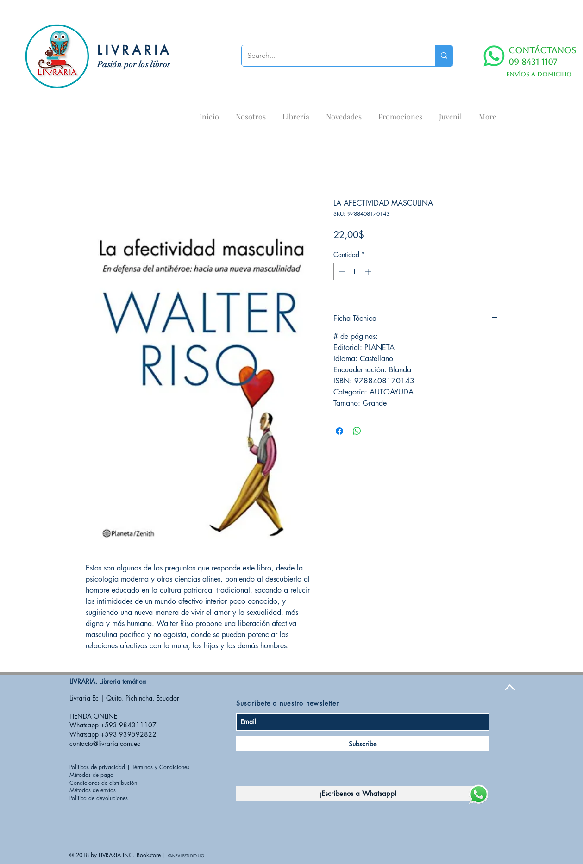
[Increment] (369, 271)
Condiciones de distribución (103, 783)
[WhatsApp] (494, 56)
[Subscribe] (362, 743)
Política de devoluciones (98, 798)
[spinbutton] (354, 271)
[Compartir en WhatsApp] (357, 431)
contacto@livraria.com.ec (104, 743)
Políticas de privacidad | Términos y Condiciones (129, 767)
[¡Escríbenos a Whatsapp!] (358, 793)
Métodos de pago (91, 775)
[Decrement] (340, 271)
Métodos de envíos (92, 790)
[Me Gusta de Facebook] (437, 689)
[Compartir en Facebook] (339, 431)
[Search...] (331, 55)
